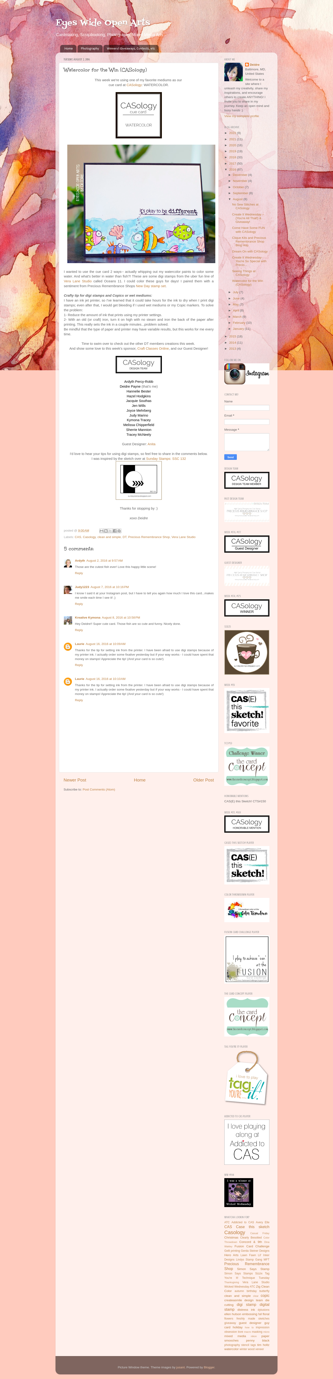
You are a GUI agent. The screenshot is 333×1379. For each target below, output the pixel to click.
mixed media (235, 1336)
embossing (249, 1314)
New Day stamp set (151, 286)
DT (124, 537)
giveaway (230, 1323)
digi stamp (246, 1304)
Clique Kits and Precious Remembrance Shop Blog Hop (249, 241)
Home (69, 48)
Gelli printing (232, 1250)
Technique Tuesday (255, 1277)
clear (255, 1296)
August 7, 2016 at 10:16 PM (110, 587)
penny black (257, 1340)
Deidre (254, 64)
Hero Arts (231, 1255)
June (236, 298)
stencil (245, 1345)
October (239, 187)
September (241, 193)
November (240, 181)
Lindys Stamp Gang (249, 1259)
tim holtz (263, 1345)
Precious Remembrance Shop (149, 537)
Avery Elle (262, 1222)
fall (260, 1314)
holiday (238, 1327)
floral (266, 1314)
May (236, 304)
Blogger (209, 1367)
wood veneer (256, 1349)
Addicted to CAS (242, 1222)
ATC (227, 1222)
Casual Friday (259, 1233)
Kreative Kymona (87, 617)
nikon (254, 1336)
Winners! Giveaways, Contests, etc (131, 48)
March (237, 316)
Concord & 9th (250, 1242)
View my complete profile (241, 116)
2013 (233, 348)
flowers (228, 1318)
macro (247, 1331)
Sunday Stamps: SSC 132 (166, 459)
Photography (90, 48)
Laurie (79, 644)
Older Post (203, 780)
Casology (89, 537)
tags (253, 1345)
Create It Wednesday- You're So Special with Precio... (249, 261)
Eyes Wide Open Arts (103, 23)
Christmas (231, 1237)
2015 (233, 336)
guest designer (250, 1323)
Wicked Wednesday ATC (239, 1286)
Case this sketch (252, 1227)
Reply (79, 573)
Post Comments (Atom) (99, 789)
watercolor (231, 1349)
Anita (151, 444)
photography (232, 1345)
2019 (233, 151)
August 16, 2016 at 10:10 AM (106, 679)
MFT (266, 1259)
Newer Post (75, 780)
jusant (180, 1367)
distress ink (246, 1309)
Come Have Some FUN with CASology (248, 229)
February (239, 322)
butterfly (264, 1291)
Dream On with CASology (250, 251)
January (239, 328)
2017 (233, 163)
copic (265, 1295)
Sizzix (258, 1273)
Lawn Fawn (248, 1255)
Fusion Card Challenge (251, 1246)
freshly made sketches (253, 1318)
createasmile (233, 1300)
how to (249, 1327)
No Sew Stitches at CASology (245, 206)
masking (257, 1331)
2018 (233, 157)
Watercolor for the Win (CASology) (247, 282)
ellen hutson (232, 1314)
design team (253, 1300)
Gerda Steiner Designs (255, 1250)
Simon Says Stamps (238, 1273)
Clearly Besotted (251, 1237)
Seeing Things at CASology (244, 273)
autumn (239, 1291)
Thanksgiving (231, 1282)
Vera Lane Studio (78, 281)
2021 (233, 139)
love (240, 1331)
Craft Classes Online (153, 348)
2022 (233, 133)
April (236, 310)
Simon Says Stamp (253, 1269)
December (240, 175)
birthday (252, 1291)
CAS (78, 537)
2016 (233, 169)
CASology (134, 85)
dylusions (263, 1309)
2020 (233, 145)
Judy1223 (82, 587)
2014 (233, 342)
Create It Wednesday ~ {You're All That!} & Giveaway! (248, 218)
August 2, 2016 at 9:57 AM (104, 560)
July (236, 292)
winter (243, 1349)
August (238, 199)
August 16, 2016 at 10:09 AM (106, 644)
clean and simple (109, 537)
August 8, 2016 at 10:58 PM (121, 617)
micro (266, 1331)
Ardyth (80, 560)
